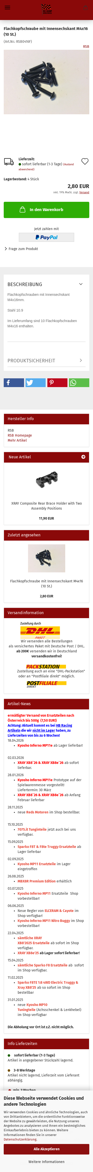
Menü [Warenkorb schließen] (7, 7)
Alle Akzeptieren (47, 1149)
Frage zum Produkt (23, 249)
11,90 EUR (46, 518)
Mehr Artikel (17, 440)
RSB (86, 47)
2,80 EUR (46, 596)
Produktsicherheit (31, 361)
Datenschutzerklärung (20, 1139)
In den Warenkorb (41, 209)
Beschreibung (24, 284)
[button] (14, 382)
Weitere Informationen (46, 1162)
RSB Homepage (20, 435)
